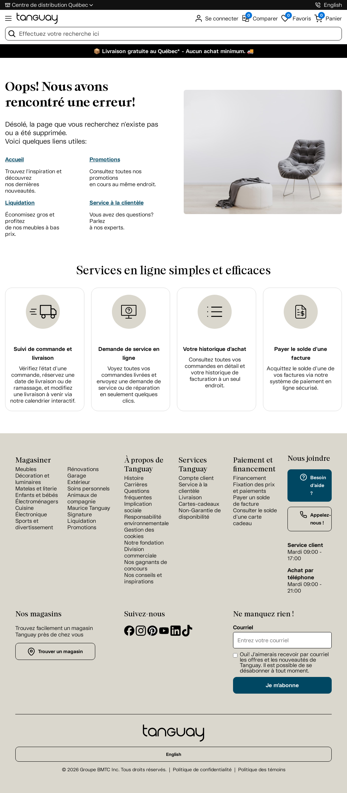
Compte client (196, 478)
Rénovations (83, 469)
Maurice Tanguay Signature (88, 511)
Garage (76, 475)
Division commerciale (140, 552)
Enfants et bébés (36, 495)
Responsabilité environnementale (146, 520)
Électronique (31, 514)
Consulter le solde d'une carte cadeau (255, 517)
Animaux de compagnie (82, 498)
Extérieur (78, 482)
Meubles (25, 469)
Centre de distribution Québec (50, 5)
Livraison (190, 497)
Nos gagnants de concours (145, 565)
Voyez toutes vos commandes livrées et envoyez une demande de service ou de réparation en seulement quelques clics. (129, 384)
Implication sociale (138, 507)
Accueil (14, 159)
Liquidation (20, 202)
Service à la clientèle (116, 202)
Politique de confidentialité (202, 770)
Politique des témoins (261, 770)
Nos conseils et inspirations (143, 578)
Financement (249, 478)
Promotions (104, 159)
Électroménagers (36, 501)
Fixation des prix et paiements (254, 487)
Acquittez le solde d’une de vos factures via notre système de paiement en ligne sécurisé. (300, 378)
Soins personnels (88, 488)
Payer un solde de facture (251, 500)
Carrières (135, 484)
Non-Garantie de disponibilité (200, 513)
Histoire (134, 478)
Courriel (243, 627)
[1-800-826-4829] (317, 4)
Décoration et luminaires (32, 478)
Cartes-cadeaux (199, 504)
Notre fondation (144, 542)
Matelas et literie (36, 488)
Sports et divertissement (34, 524)
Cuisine (24, 508)
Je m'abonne (282, 685)
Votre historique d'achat (214, 349)
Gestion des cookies (139, 533)
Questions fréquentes (138, 494)
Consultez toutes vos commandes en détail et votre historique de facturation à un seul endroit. (215, 372)
